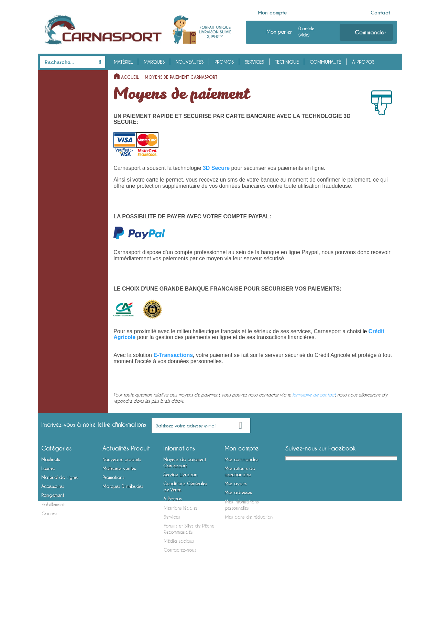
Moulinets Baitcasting (61, 97)
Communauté (325, 62)
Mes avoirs (235, 521)
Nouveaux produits (121, 497)
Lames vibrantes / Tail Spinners (61, 208)
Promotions (113, 515)
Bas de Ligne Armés (59, 287)
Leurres (49, 108)
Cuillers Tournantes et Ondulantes (61, 145)
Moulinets (53, 76)
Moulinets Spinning (58, 86)
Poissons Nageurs (57, 129)
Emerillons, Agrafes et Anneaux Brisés (60, 261)
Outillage (49, 351)
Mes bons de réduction (248, 554)
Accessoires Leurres (59, 330)
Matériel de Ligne (62, 223)
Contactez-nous (179, 587)
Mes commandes (241, 497)
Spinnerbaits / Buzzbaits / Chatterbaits (65, 187)
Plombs (46, 276)
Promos (224, 62)
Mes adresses (238, 530)
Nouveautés (190, 62)
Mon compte (272, 13)
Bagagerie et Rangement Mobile (64, 377)
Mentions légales (180, 545)
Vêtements (49, 404)
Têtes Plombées (54, 234)
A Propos (363, 62)
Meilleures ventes (119, 506)
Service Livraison (180, 512)
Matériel (123, 62)
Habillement (55, 393)
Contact (380, 13)
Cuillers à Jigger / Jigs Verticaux (62, 166)
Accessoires (56, 319)
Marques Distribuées (122, 524)
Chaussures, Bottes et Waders (61, 420)
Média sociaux (178, 578)
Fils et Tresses (53, 245)
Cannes (49, 436)
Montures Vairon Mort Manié (68, 308)
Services (254, 62)
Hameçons (49, 298)
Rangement (54, 362)
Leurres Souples (55, 118)
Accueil (130, 77)
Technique (287, 62)
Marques (154, 62)
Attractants (51, 340)
